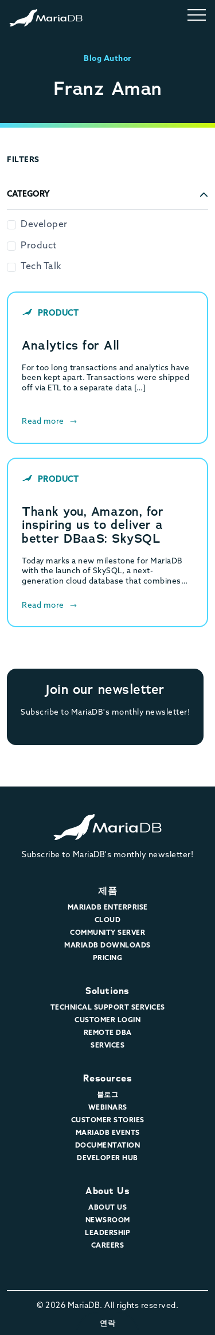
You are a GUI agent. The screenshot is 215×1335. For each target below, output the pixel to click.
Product (39, 246)
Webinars (107, 1107)
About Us (107, 1191)
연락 (107, 1323)
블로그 (108, 1095)
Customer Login (107, 1020)
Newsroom (107, 1220)
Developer (44, 224)
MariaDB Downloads (107, 945)
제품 (107, 891)
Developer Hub (107, 1158)
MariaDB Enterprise (108, 907)
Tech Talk (41, 266)
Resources (107, 1078)
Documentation (107, 1145)
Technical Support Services (107, 1007)
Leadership (107, 1233)
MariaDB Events (108, 1133)
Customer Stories (107, 1120)
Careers (107, 1245)
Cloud (108, 920)
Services (107, 1045)
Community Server (107, 933)
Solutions (107, 991)
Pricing (108, 958)
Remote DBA (108, 1033)
